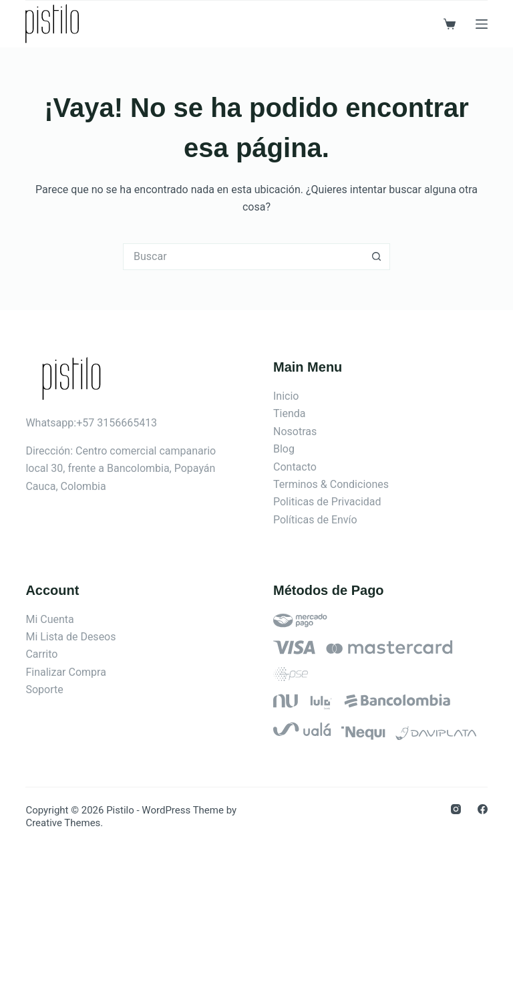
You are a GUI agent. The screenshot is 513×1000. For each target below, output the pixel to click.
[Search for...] (243, 256)
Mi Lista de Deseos (70, 636)
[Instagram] (456, 809)
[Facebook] (483, 809)
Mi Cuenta (49, 619)
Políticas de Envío (315, 519)
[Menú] (482, 24)
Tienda (289, 413)
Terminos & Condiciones (331, 484)
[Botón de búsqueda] (376, 256)
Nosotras (295, 431)
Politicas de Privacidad (327, 501)
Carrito (41, 654)
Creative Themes (62, 823)
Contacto (295, 467)
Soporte (44, 689)
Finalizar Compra (65, 672)
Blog (284, 449)
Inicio (286, 396)
